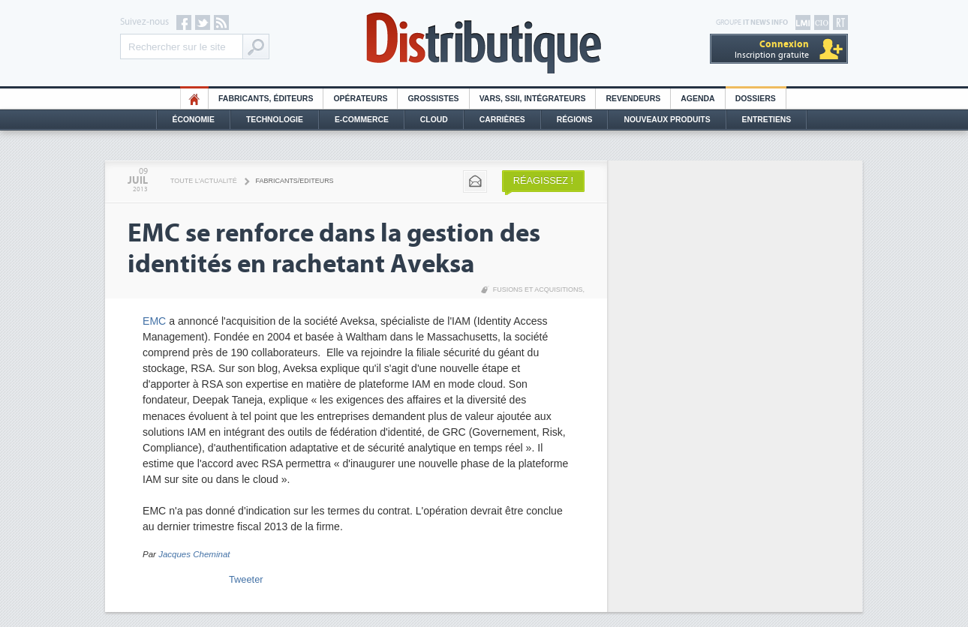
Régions (575, 120)
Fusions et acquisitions (538, 289)
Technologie (274, 120)
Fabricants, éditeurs (265, 98)
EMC (154, 321)
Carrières (502, 120)
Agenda (697, 98)
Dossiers (755, 98)
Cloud (434, 120)
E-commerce (362, 120)
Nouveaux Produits (667, 120)
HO (194, 98)
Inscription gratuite (772, 49)
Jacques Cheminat (194, 554)
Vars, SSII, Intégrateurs (532, 98)
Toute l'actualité (203, 180)
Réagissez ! (543, 180)
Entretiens (767, 120)
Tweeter (246, 579)
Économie (194, 120)
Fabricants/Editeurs (295, 180)
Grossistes (432, 98)
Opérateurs (360, 98)
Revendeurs (633, 98)
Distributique (484, 43)
